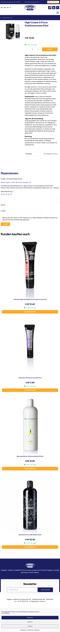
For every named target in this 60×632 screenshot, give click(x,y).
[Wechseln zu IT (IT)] (10, 7)
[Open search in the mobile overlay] (57, 7)
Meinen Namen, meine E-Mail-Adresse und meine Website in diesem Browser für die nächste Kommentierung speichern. (30, 219)
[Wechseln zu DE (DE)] (2, 7)
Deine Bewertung (7, 191)
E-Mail (3, 211)
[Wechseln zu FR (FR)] (8, 7)
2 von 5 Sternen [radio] (4, 194)
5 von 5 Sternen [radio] (11, 194)
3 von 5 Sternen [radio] (6, 194)
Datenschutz (23, 630)
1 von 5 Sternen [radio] (2, 194)
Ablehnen (30, 622)
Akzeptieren (30, 617)
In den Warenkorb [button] (30, 312)
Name (3, 205)
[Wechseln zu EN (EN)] (5, 7)
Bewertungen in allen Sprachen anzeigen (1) (16, 182)
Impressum (37, 630)
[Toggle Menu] (57, 12)
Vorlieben (30, 626)
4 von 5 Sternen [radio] (8, 194)
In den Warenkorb (50, 50)
